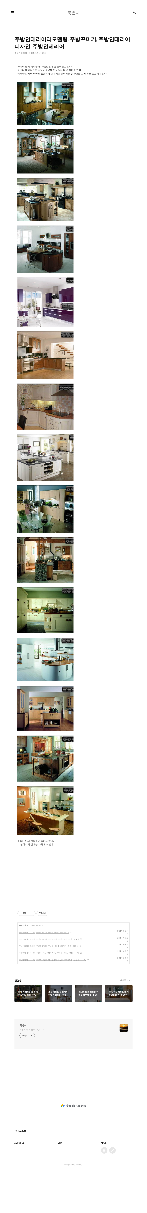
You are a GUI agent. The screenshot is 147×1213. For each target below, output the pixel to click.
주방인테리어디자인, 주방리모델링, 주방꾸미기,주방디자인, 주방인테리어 (48, 987)
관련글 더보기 (126, 1021)
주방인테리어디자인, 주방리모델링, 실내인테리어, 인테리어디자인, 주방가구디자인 (52, 1001)
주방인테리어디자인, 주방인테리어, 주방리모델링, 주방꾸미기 (44, 973)
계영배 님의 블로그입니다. (31, 1070)
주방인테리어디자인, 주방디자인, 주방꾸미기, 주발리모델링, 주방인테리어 (49, 994)
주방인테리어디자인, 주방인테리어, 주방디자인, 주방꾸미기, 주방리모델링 (49, 980)
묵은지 (23, 1067)
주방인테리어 (24, 967)
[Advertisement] (73, 82)
